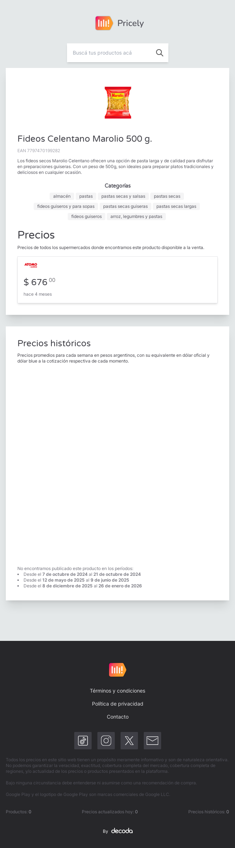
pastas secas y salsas (123, 196)
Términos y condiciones (117, 691)
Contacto (118, 717)
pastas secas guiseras (125, 206)
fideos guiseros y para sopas (66, 206)
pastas (86, 196)
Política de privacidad (117, 704)
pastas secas (167, 196)
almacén (62, 196)
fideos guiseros (86, 216)
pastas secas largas (176, 206)
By (118, 831)
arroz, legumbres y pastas (136, 216)
